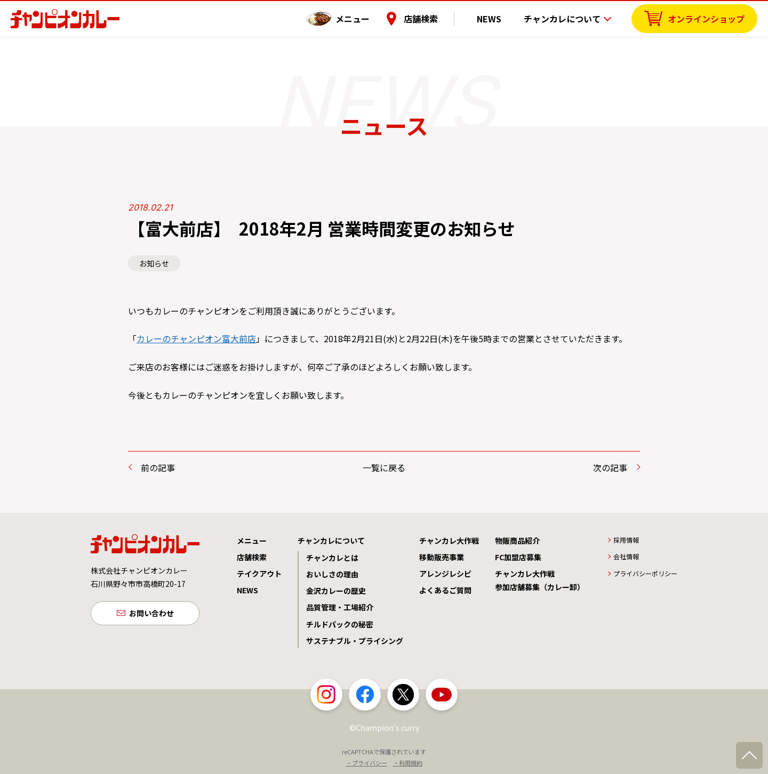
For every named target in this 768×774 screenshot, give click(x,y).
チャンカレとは (332, 557)
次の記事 (610, 467)
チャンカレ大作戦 (449, 540)
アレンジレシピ (445, 573)
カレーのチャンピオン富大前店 (196, 338)
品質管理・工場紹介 (339, 607)
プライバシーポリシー (645, 573)
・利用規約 (407, 763)
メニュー (365, 18)
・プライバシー (366, 763)
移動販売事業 (441, 557)
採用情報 (626, 539)
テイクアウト (259, 573)
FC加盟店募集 (518, 557)
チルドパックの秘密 (339, 624)
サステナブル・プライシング (354, 640)
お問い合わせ (151, 614)
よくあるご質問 (445, 590)
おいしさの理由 (332, 574)
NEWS (495, 18)
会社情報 (626, 556)
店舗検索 (434, 18)
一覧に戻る (384, 467)
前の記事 (158, 467)
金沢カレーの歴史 (336, 590)
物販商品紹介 (517, 540)
